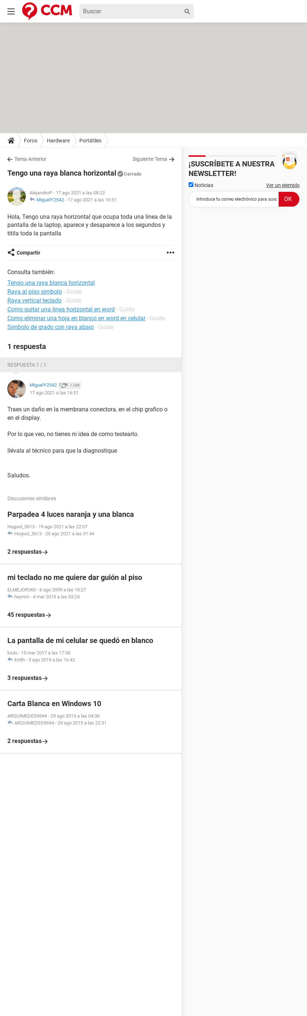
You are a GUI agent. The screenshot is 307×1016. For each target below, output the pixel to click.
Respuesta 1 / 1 (26, 365)
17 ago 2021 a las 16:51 (92, 200)
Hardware (58, 141)
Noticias (201, 185)
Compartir (28, 253)
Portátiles (90, 141)
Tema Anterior (30, 159)
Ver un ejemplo (283, 185)
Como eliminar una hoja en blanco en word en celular (76, 318)
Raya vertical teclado (34, 300)
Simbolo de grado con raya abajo (50, 327)
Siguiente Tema (149, 159)
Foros (30, 141)
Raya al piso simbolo (34, 291)
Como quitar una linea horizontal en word (61, 309)
